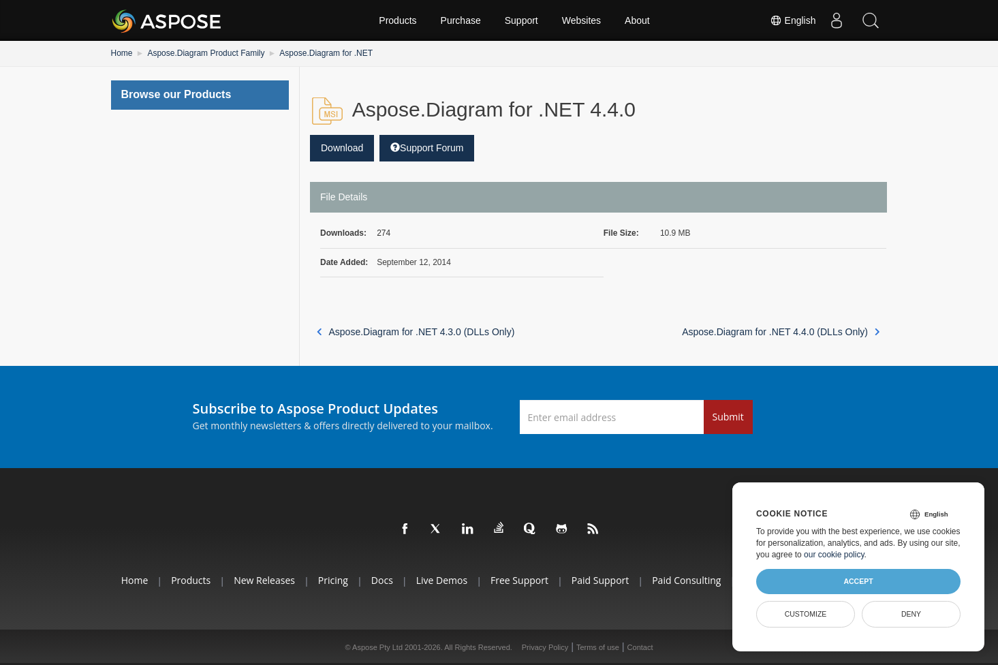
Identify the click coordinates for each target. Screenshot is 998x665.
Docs (382, 580)
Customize (806, 614)
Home (122, 53)
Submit (728, 416)
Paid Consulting (686, 580)
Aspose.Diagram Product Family (205, 53)
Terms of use (597, 647)
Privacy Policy (545, 647)
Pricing (333, 580)
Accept (858, 581)
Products (397, 20)
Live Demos (441, 580)
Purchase (461, 20)
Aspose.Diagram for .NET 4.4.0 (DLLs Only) (780, 331)
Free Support (519, 580)
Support (521, 20)
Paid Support (600, 580)
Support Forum (426, 147)
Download (342, 147)
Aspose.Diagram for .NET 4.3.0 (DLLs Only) (415, 331)
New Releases (264, 580)
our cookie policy (834, 554)
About (637, 20)
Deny (911, 614)
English (793, 20)
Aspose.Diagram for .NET (326, 53)
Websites (581, 20)
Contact (640, 647)
